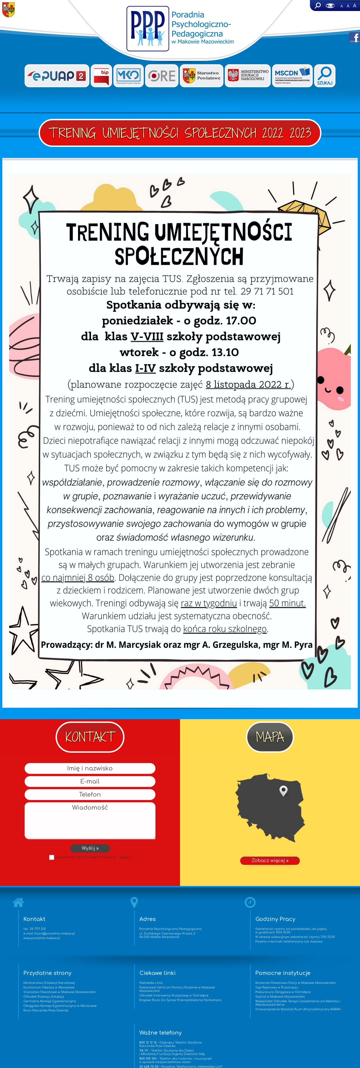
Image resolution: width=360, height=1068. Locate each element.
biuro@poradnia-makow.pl (65, 937)
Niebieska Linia (112, 990)
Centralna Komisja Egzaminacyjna (37, 1008)
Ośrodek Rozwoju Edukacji (31, 1004)
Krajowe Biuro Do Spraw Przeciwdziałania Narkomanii (133, 1009)
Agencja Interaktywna (189, 1061)
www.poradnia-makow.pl (52, 942)
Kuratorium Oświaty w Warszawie (36, 994)
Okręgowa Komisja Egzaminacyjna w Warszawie (47, 1013)
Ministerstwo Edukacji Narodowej (36, 990)
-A (342, 5)
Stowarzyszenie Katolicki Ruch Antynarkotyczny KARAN (228, 1021)
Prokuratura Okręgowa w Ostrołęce (218, 1002)
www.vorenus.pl (180, 1066)
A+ (354, 5)
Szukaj (317, 5)
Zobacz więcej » (270, 808)
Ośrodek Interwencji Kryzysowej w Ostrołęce (135, 1002)
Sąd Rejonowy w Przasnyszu (212, 998)
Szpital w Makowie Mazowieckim (216, 1007)
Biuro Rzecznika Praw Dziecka (33, 1017)
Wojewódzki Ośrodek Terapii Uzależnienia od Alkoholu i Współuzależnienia (225, 1013)
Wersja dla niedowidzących (330, 5)
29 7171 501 (48, 932)
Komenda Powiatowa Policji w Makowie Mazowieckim (220, 992)
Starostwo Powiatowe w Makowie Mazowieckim (47, 999)
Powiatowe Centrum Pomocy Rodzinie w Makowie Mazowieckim (131, 996)
